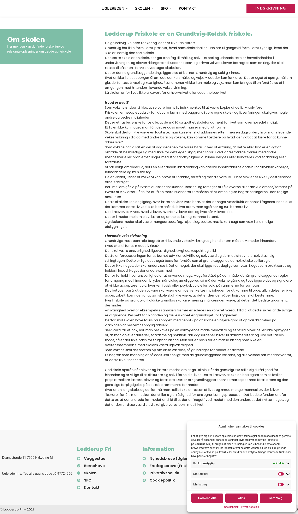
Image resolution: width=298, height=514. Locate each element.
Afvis (241, 498)
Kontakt (187, 8)
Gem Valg (275, 498)
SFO (167, 8)
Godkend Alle (207, 498)
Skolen (145, 8)
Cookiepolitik (231, 506)
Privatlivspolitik (250, 506)
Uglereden (115, 8)
